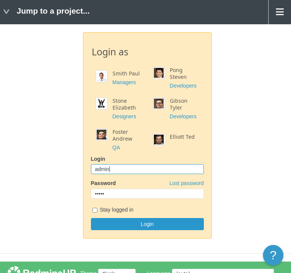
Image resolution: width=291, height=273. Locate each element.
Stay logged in (113, 210)
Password (147, 183)
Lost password (186, 183)
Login (98, 159)
